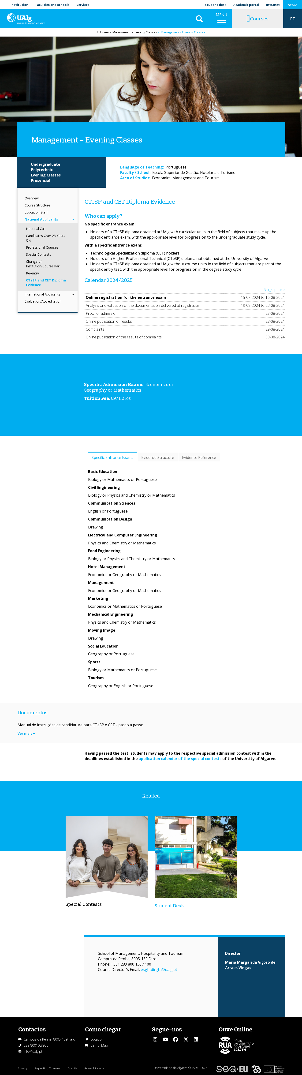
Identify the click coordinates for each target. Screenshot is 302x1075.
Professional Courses (42, 247)
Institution (19, 5)
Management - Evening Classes (134, 32)
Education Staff (36, 212)
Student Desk (169, 905)
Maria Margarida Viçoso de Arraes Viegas (250, 965)
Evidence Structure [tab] (157, 457)
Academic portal (246, 5)
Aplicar (199, 18)
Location (97, 1039)
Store (292, 5)
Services (82, 5)
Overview (32, 198)
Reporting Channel (47, 1068)
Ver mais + (26, 733)
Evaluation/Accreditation (43, 301)
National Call (35, 228)
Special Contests (38, 254)
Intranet (273, 5)
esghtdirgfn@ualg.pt (159, 969)
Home (104, 32)
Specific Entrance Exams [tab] (112, 457)
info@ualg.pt (33, 1051)
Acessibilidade (94, 1068)
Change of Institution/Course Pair (43, 263)
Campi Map (99, 1045)
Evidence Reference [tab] (199, 457)
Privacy (22, 1068)
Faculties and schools (52, 5)
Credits (72, 1068)
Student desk (215, 5)
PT (292, 18)
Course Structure (37, 205)
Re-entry (32, 273)
